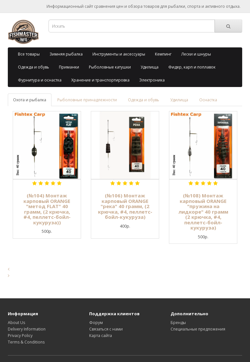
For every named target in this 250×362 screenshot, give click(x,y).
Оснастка (208, 100)
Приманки (69, 67)
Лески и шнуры (196, 54)
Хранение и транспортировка (100, 80)
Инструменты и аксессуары (118, 54)
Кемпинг (163, 54)
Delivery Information (27, 329)
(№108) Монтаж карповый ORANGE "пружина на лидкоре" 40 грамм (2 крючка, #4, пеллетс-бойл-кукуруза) (203, 211)
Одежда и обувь (33, 67)
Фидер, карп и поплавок (191, 67)
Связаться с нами (106, 329)
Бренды (178, 322)
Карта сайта (100, 335)
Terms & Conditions (26, 342)
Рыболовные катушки (110, 67)
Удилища (150, 67)
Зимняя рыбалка (66, 54)
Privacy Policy (20, 335)
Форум (96, 322)
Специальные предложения (198, 329)
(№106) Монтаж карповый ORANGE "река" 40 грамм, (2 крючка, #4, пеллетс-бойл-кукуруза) (125, 206)
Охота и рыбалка (29, 100)
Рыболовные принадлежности (87, 100)
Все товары (29, 54)
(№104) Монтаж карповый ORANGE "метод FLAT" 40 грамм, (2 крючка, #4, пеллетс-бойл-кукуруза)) (47, 209)
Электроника (152, 80)
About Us (16, 322)
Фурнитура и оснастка (40, 80)
